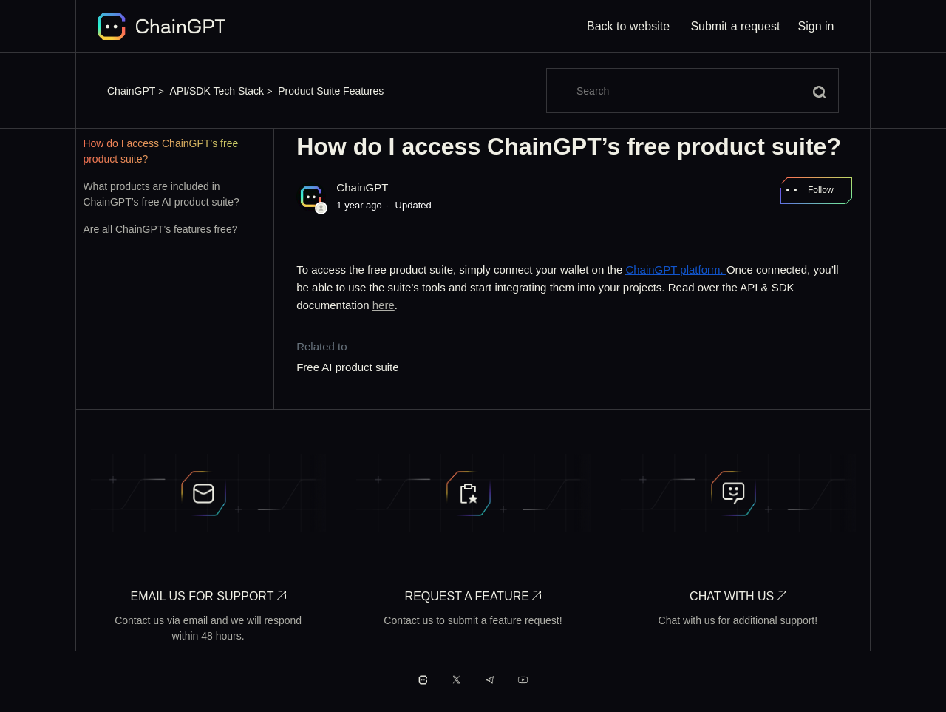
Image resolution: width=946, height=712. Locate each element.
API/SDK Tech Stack (217, 91)
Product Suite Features (331, 91)
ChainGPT (131, 91)
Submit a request (735, 26)
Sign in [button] (816, 26)
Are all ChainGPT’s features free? (160, 229)
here (383, 305)
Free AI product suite (347, 367)
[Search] (692, 90)
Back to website (628, 26)
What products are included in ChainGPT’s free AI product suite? (161, 194)
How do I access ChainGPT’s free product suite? (160, 151)
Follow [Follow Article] (821, 190)
